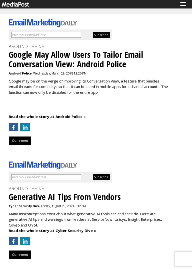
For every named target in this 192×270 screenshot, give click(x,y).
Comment (20, 140)
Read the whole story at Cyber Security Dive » (52, 230)
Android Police (20, 73)
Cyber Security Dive (24, 206)
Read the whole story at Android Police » (47, 116)
